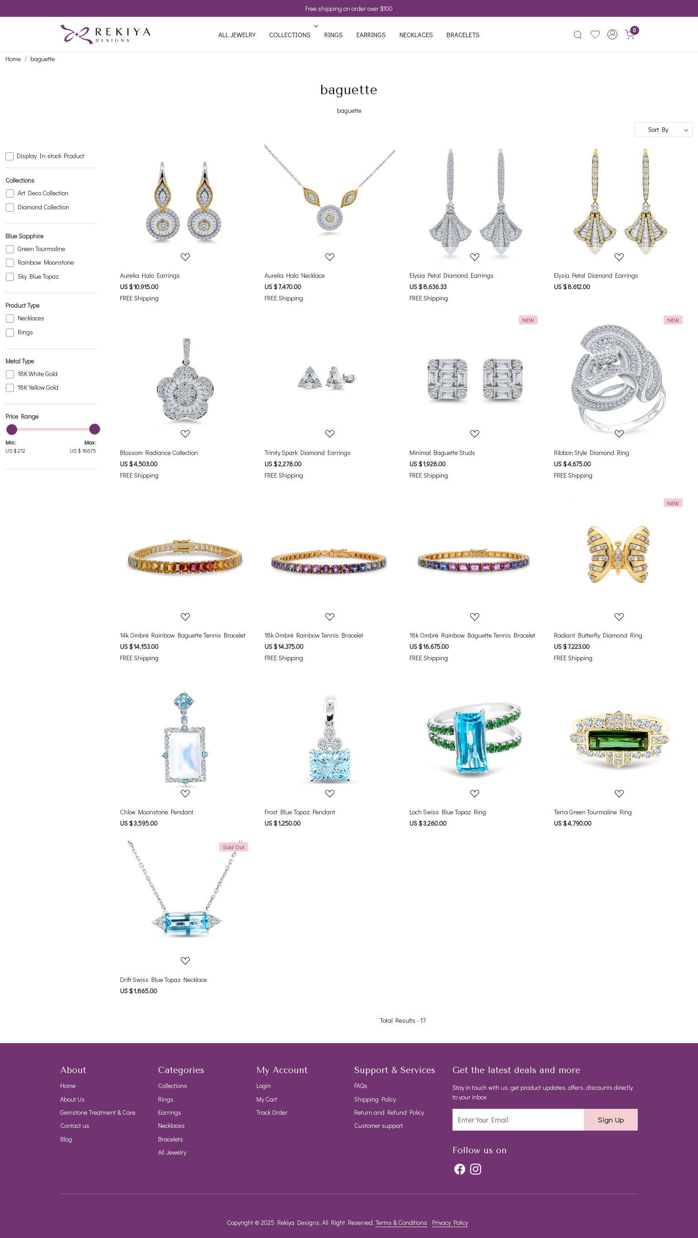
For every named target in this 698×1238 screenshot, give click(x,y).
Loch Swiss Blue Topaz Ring (447, 812)
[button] (612, 34)
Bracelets (463, 34)
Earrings (371, 34)
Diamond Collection (43, 207)
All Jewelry (236, 34)
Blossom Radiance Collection (159, 452)
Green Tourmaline (41, 249)
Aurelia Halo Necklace (295, 275)
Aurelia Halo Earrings (150, 275)
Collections (292, 34)
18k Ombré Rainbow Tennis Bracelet (314, 635)
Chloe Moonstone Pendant (156, 812)
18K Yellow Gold (38, 388)
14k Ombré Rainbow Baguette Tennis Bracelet (183, 635)
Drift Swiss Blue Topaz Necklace (163, 979)
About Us (72, 1099)
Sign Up (610, 1119)
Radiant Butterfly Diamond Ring (598, 635)
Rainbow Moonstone (46, 262)
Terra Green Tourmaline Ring (593, 812)
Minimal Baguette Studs (442, 452)
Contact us (74, 1125)
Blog (66, 1139)
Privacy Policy (450, 1222)
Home (68, 1085)
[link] (578, 34)
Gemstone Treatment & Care (97, 1112)
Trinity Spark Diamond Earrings (308, 452)
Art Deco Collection (43, 193)
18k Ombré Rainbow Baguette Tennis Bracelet (472, 635)
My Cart (266, 1099)
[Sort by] (663, 129)
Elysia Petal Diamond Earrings (451, 275)
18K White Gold (38, 374)
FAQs (360, 1085)
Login (263, 1085)
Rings (333, 34)
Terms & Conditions (401, 1222)
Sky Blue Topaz (38, 276)
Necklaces (416, 34)
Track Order (272, 1112)
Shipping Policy (375, 1099)
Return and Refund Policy (389, 1112)
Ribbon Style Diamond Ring (591, 452)
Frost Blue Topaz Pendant (300, 812)
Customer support (378, 1125)
